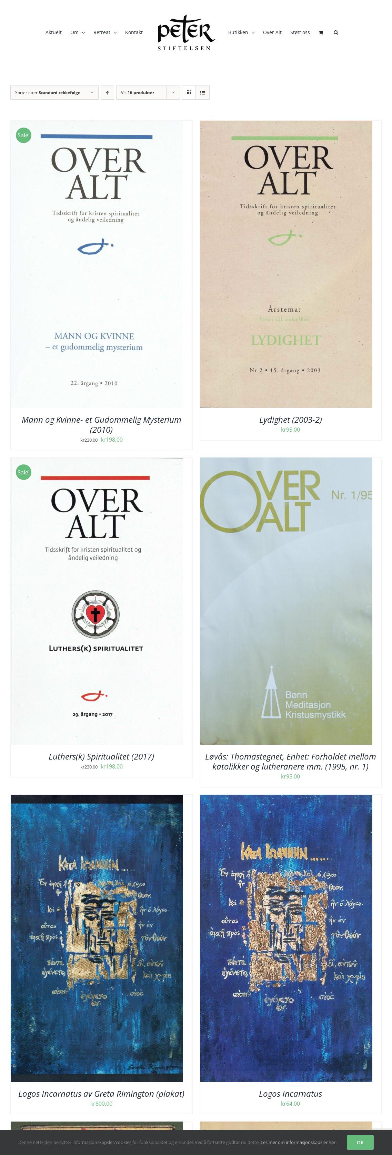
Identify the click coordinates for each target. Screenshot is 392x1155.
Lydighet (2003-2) (290, 419)
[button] (336, 32)
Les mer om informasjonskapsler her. (298, 1142)
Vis (137, 93)
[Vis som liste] (202, 92)
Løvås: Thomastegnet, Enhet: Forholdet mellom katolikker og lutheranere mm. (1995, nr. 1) (290, 761)
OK (360, 1142)
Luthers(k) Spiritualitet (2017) (101, 756)
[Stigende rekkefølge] (107, 93)
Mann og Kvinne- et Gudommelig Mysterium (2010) (101, 424)
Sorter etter (47, 93)
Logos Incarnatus (290, 1093)
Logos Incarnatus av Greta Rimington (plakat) (101, 1093)
